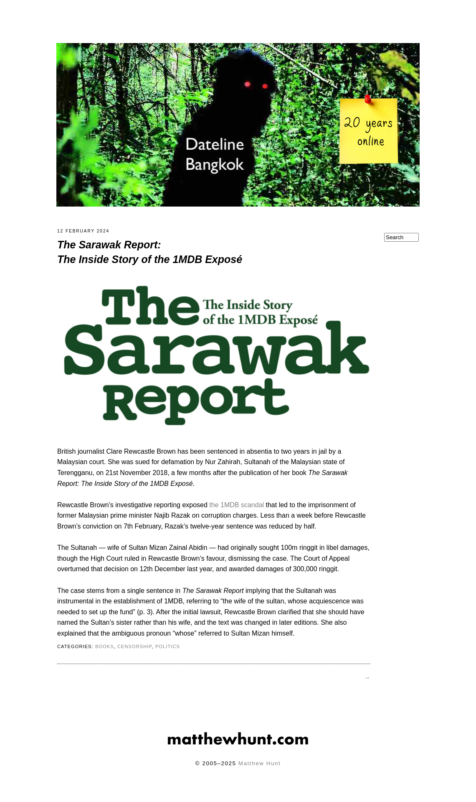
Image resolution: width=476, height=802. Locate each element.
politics (167, 651)
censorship (134, 651)
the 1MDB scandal (236, 509)
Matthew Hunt (259, 768)
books (104, 651)
